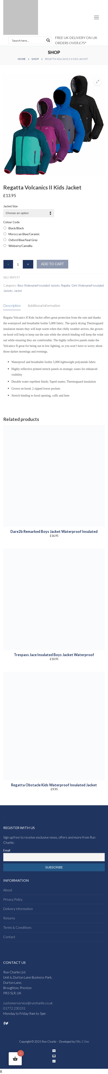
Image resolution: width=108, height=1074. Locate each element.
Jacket (18, 290)
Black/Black (16, 228)
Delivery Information (18, 909)
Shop (35, 58)
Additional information (44, 305)
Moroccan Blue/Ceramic (24, 234)
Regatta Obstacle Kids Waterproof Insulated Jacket (54, 785)
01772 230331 (14, 1008)
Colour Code (11, 222)
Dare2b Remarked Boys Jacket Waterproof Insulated (54, 531)
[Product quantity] (18, 264)
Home (22, 58)
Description (12, 305)
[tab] (12, 305)
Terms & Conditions (17, 927)
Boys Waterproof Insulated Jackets (39, 285)
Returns (9, 918)
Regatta (65, 285)
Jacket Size (10, 206)
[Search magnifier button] (48, 40)
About (7, 890)
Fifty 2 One (82, 1041)
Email (6, 850)
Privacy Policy (12, 899)
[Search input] (28, 40)
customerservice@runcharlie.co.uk (28, 1003)
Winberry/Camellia (20, 246)
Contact (9, 937)
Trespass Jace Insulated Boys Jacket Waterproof (54, 655)
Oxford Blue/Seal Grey (23, 240)
